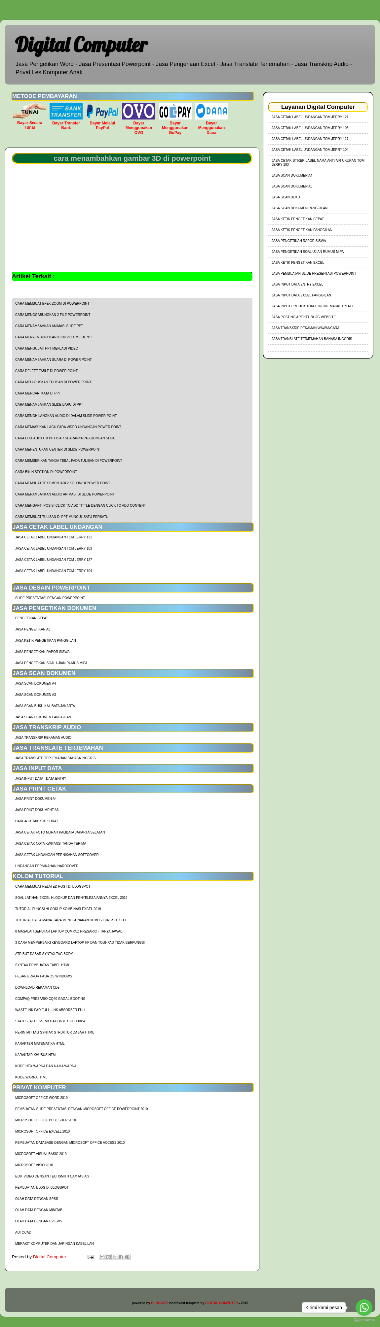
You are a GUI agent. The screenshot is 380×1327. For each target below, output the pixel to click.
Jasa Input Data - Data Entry (40, 778)
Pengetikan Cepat (31, 618)
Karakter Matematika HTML (40, 1043)
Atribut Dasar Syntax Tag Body (44, 954)
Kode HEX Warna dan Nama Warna (45, 1066)
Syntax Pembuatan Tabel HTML (42, 965)
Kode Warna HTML (31, 1077)
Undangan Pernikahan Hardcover (47, 866)
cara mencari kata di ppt (38, 393)
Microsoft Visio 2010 (34, 1165)
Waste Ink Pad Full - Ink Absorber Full (50, 1010)
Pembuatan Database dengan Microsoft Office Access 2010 (70, 1142)
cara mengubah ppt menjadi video (46, 348)
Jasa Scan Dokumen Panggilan (43, 717)
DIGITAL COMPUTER (221, 1303)
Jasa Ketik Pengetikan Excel (298, 262)
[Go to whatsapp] (364, 1307)
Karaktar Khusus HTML (36, 1055)
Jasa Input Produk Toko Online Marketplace (313, 306)
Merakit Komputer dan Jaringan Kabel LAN (54, 1243)
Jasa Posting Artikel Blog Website (304, 317)
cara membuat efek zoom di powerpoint (52, 303)
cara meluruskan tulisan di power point (53, 382)
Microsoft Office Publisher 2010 (45, 1120)
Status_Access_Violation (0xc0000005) (50, 1021)
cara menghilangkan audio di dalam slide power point (66, 416)
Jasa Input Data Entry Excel (297, 284)
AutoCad (23, 1232)
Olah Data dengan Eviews (38, 1221)
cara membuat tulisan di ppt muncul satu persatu (61, 517)
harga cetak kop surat (36, 821)
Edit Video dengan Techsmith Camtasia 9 (52, 1176)
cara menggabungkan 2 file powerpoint (52, 315)
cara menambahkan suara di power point (53, 359)
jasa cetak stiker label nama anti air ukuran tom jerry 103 (318, 162)
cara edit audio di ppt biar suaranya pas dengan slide (65, 438)
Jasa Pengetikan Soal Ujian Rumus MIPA (51, 663)
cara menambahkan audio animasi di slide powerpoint (65, 494)
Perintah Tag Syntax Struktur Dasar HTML (54, 1032)
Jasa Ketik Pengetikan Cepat (298, 219)
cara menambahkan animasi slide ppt (49, 326)
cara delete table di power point (46, 371)
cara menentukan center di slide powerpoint (58, 449)
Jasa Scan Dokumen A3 (35, 695)
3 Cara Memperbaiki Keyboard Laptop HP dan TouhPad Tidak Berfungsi (80, 942)
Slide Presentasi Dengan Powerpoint (50, 598)
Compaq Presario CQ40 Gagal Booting (50, 999)
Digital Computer (81, 44)
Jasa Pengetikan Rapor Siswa (42, 652)
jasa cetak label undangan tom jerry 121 (53, 537)
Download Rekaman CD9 (37, 987)
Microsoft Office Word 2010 (41, 1098)
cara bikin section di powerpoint (46, 472)
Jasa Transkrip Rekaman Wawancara (305, 328)
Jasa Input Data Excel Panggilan (301, 295)
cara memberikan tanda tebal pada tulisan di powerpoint (68, 460)
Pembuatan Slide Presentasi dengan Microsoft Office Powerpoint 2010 (81, 1109)
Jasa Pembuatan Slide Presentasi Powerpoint (314, 273)
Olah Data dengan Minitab (38, 1210)
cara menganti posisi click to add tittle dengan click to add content (80, 505)
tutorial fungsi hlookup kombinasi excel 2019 (58, 909)
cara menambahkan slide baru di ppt (49, 404)
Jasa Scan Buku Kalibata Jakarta (45, 706)
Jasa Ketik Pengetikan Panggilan (45, 640)
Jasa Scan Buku (286, 197)
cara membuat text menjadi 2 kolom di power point (62, 483)
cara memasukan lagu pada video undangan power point (68, 427)
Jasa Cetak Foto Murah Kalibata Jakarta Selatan (60, 832)
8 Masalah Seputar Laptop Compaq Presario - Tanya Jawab (69, 931)
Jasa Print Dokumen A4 (36, 798)
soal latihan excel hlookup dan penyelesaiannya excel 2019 (71, 898)
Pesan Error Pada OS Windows (43, 976)
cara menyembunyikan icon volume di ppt (53, 337)
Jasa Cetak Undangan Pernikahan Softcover (57, 855)
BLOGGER (159, 1303)
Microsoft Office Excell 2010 (42, 1131)
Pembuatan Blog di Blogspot (42, 1187)
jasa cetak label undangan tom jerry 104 (53, 571)
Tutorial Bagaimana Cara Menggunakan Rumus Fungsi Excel (71, 920)
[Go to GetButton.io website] (364, 1320)
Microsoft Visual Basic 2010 (41, 1154)
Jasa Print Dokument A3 (36, 810)
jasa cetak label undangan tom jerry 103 (53, 548)
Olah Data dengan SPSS (36, 1199)
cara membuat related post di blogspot (53, 886)
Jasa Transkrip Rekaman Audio (43, 737)
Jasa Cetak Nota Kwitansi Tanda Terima (50, 843)
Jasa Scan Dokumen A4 (35, 683)
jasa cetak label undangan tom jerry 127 (53, 559)
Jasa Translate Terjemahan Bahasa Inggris (55, 758)
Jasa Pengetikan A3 (32, 629)
